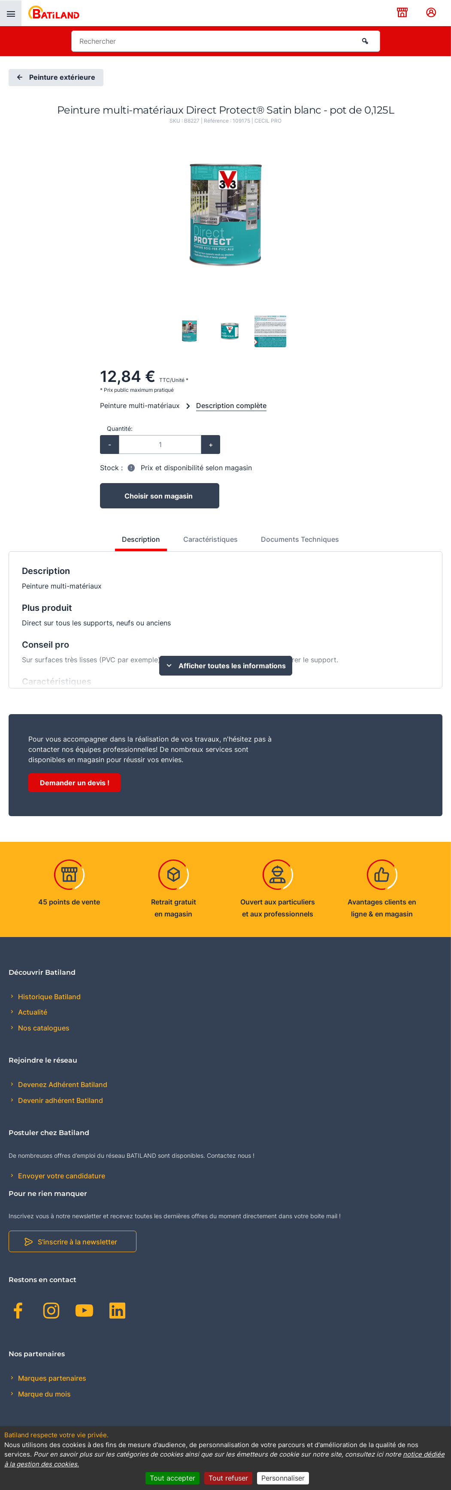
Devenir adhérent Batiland (59, 1100)
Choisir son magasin (158, 496)
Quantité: (120, 428)
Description (141, 539)
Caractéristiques (210, 539)
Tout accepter (172, 1478)
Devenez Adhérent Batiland (61, 1084)
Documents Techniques (300, 539)
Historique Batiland (48, 996)
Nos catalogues (43, 1028)
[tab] (136, 542)
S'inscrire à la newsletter (77, 1242)
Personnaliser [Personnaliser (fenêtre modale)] (283, 1478)
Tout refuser (228, 1478)
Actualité (31, 1012)
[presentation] (10, 13)
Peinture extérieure (55, 77)
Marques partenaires (51, 1378)
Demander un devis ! (74, 782)
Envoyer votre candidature (60, 1176)
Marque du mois (43, 1394)
